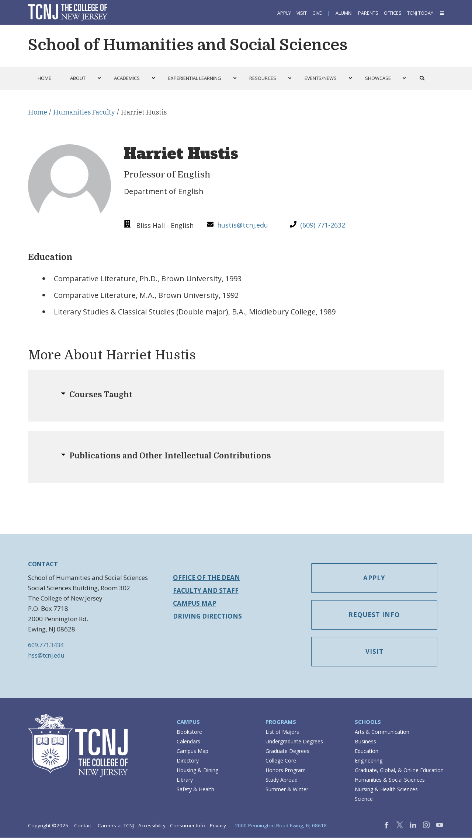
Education (366, 751)
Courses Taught (100, 394)
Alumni (344, 13)
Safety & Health (195, 789)
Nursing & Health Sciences (386, 789)
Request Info (376, 615)
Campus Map (194, 603)
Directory (188, 760)
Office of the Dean (206, 577)
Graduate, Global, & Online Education (399, 770)
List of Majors (282, 732)
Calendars (188, 741)
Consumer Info (187, 826)
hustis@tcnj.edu (242, 225)
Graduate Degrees (287, 751)
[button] (441, 13)
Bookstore (189, 732)
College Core (281, 760)
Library (185, 780)
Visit (301, 13)
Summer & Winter (287, 789)
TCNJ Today (420, 13)
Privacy (218, 826)
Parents (368, 13)
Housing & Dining (197, 770)
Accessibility (152, 826)
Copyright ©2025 (48, 826)
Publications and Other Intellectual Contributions (170, 455)
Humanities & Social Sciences (390, 780)
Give (317, 13)
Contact (83, 826)
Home (37, 112)
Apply (284, 13)
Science (364, 799)
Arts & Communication (382, 732)
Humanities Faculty (84, 112)
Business (365, 741)
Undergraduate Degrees (294, 741)
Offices (393, 13)
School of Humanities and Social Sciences (187, 45)
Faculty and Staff (206, 590)
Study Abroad (282, 780)
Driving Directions (207, 616)
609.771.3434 (45, 645)
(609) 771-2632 (322, 225)
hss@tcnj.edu (46, 655)
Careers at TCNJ (116, 826)
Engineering (368, 760)
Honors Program (286, 770)
